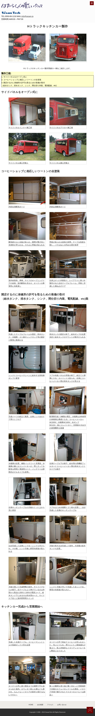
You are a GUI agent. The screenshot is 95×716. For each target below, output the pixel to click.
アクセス (50, 705)
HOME (31, 705)
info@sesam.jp (27, 16)
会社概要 (40, 705)
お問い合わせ (61, 705)
